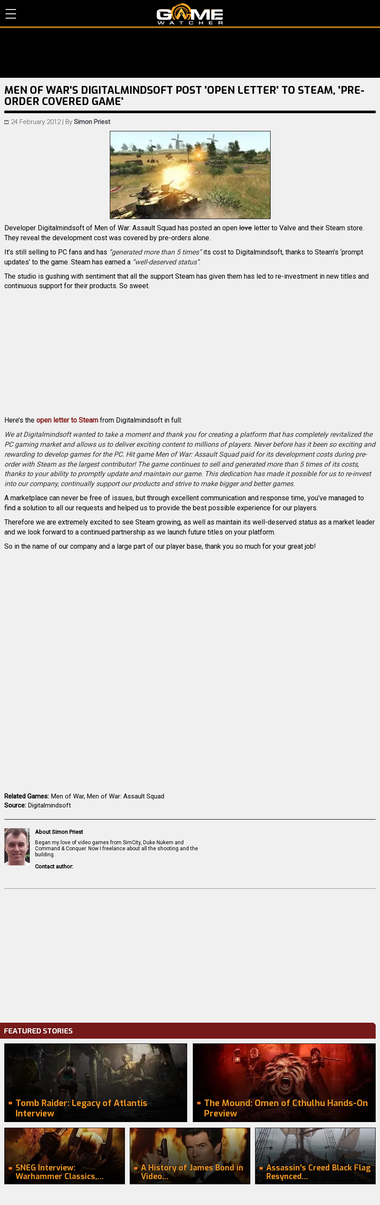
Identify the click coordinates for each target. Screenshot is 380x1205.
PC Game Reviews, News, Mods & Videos (190, 14)
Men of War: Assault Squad (125, 796)
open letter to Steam (67, 420)
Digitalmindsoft (49, 805)
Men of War (67, 796)
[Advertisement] (190, 953)
